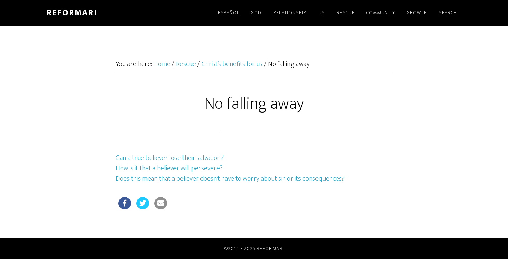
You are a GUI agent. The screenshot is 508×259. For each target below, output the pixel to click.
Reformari (71, 13)
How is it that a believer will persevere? (169, 168)
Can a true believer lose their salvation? (170, 158)
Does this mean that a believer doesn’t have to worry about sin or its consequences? (230, 179)
